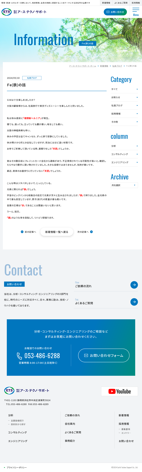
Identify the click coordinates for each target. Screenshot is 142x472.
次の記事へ (83, 231)
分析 (113, 146)
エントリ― (126, 432)
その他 (114, 121)
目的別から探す (18, 424)
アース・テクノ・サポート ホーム (82, 65)
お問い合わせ (115, 11)
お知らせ (115, 97)
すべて (114, 89)
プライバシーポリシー (17, 467)
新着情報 (106, 2)
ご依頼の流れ (72, 415)
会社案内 (70, 423)
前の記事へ (30, 231)
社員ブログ (117, 65)
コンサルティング (119, 154)
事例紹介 (70, 440)
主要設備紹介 (17, 420)
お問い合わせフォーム (103, 355)
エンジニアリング (119, 162)
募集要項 (125, 429)
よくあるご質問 (121, 2)
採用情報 (136, 2)
